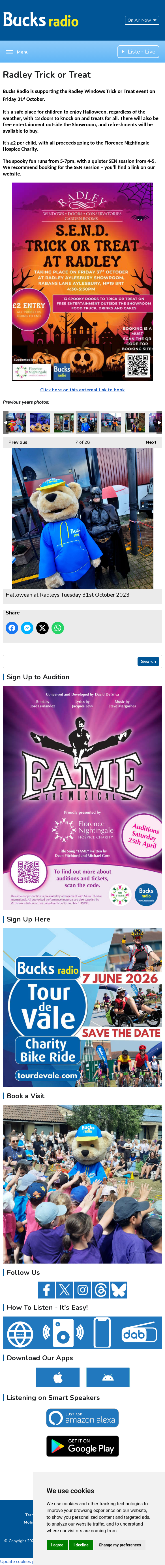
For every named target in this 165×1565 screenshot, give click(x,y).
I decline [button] (81, 1545)
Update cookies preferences (28, 1562)
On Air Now (142, 20)
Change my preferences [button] (120, 1545)
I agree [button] (57, 1545)
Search (148, 661)
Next (148, 441)
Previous (15, 441)
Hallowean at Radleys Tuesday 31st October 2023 (16, 422)
